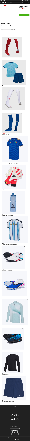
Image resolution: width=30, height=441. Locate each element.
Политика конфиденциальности (15, 415)
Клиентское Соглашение (25, 414)
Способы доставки (21, 407)
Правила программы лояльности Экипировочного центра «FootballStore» (11, 414)
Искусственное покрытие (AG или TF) (14, 30)
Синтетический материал (13, 29)
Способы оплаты (3, 407)
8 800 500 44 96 (21, 0)
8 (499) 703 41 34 (14, 418)
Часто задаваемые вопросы (9, 407)
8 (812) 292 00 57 (13, 419)
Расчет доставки (26, 407)
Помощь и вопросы (27, 0)
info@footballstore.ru (16, 423)
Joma (10, 25)
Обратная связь (16, 407)
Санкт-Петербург (3, 0)
